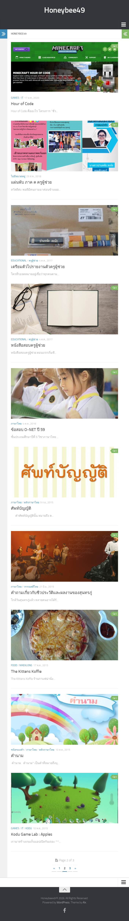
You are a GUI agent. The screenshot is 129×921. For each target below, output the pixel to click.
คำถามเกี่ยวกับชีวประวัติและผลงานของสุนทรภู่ (51, 592)
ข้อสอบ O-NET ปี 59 (28, 429)
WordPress (63, 902)
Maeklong (25, 665)
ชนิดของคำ (17, 749)
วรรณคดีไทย (31, 586)
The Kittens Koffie (26, 671)
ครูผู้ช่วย (33, 260)
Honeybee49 (64, 10)
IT (22, 97)
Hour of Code (22, 103)
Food (14, 665)
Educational (19, 260)
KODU (28, 828)
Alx (84, 902)
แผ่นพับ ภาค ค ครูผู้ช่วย (31, 182)
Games (15, 97)
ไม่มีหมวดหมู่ (18, 176)
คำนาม (17, 755)
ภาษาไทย (16, 423)
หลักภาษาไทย (31, 502)
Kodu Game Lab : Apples (31, 834)
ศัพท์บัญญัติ (21, 508)
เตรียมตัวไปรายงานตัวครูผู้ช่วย (38, 266)
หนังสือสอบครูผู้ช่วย (28, 345)
